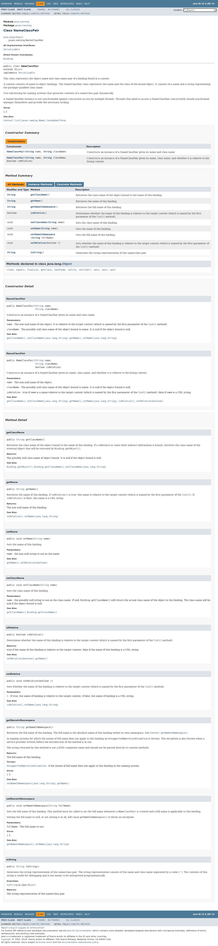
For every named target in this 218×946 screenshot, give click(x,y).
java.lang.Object (13, 37)
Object (18, 69)
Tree (55, 4)
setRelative (37, 242)
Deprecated (67, 4)
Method (45, 13)
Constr (34, 13)
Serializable (11, 49)
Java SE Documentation (79, 930)
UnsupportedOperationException (26, 765)
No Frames (54, 9)
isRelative (37, 213)
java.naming (21, 21)
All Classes (73, 9)
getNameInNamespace (42, 206)
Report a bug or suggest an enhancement (22, 928)
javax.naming (23, 25)
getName (35, 200)
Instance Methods (40, 184)
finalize (32, 269)
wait (96, 269)
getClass (46, 269)
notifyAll (85, 269)
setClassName (38, 222)
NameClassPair (15, 151)
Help (87, 4)
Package (29, 4)
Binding (8, 58)
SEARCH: (178, 10)
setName (35, 228)
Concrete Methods (69, 184)
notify (72, 269)
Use (49, 4)
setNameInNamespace (42, 234)
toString (35, 252)
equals (20, 269)
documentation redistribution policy (80, 942)
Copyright (6, 939)
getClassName (38, 194)
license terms (45, 942)
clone (10, 269)
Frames (41, 9)
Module (18, 4)
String (30, 151)
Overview (6, 4)
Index (79, 4)
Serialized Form (56, 120)
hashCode (59, 269)
